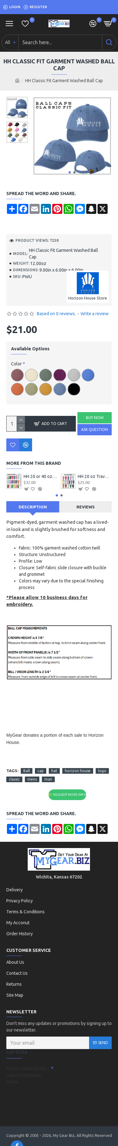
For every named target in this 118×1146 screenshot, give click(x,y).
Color (16, 363)
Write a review (95, 313)
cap (40, 771)
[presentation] (50, 1098)
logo (102, 771)
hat (54, 771)
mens (32, 779)
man (48, 779)
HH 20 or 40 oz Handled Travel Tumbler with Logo (41, 476)
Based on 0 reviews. (56, 313)
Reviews (85, 507)
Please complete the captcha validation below (26, 1075)
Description (33, 507)
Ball (26, 771)
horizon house (78, 771)
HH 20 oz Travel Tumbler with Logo (95, 476)
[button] (70, 172)
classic (14, 779)
